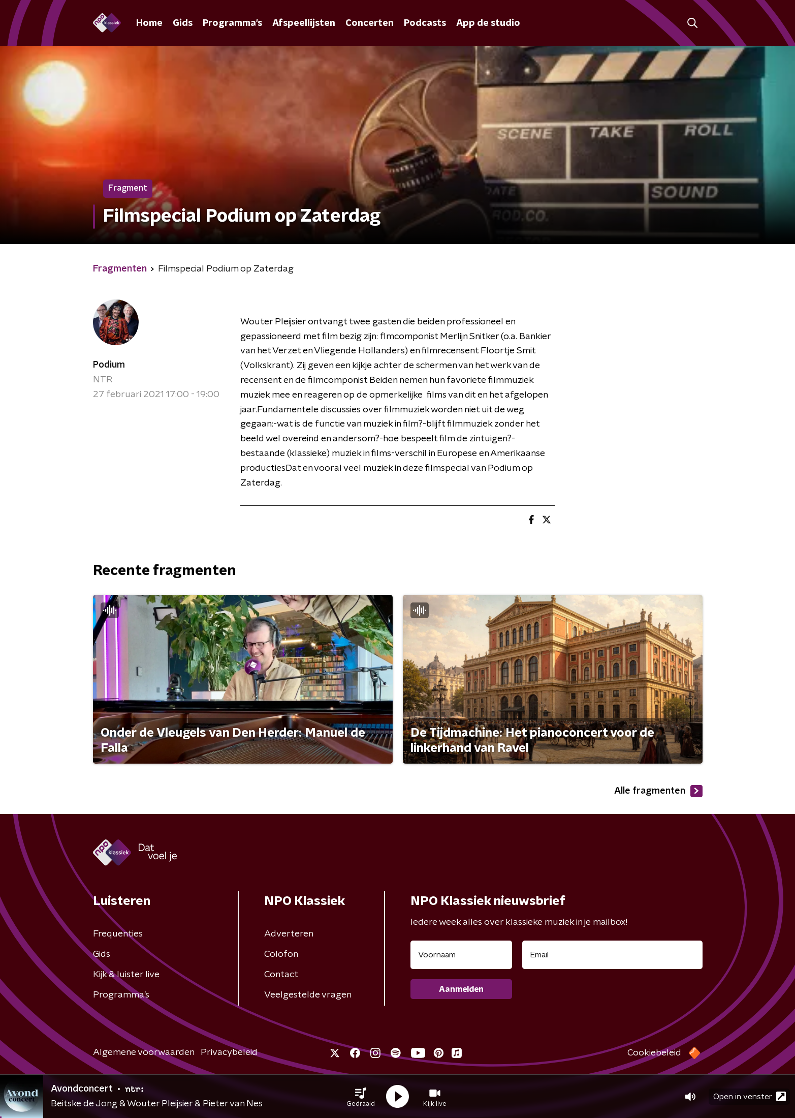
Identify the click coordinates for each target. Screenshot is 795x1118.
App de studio (488, 23)
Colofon (281, 954)
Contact (281, 974)
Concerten (369, 23)
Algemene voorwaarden (144, 1052)
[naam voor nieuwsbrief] (461, 955)
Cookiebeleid (654, 1052)
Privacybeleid (229, 1052)
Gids (183, 23)
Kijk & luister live (126, 974)
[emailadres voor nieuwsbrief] (612, 955)
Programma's (232, 23)
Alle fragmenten (658, 791)
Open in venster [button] (749, 1096)
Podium (109, 365)
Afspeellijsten (303, 23)
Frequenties (118, 934)
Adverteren (288, 934)
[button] (360, 1096)
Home (149, 23)
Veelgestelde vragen (308, 995)
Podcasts (425, 23)
